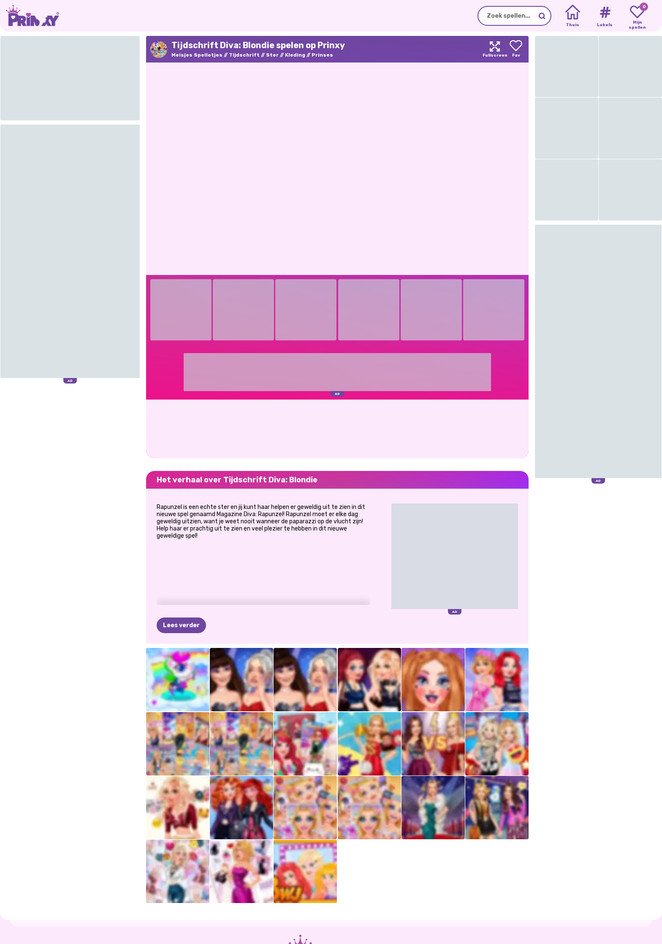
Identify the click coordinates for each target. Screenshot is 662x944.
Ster (272, 55)
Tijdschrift (244, 55)
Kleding (295, 55)
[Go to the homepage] (29, 16)
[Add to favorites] (516, 49)
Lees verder (181, 625)
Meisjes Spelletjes (196, 55)
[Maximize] (494, 49)
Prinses (322, 55)
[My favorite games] (637, 16)
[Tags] (605, 16)
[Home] (573, 16)
